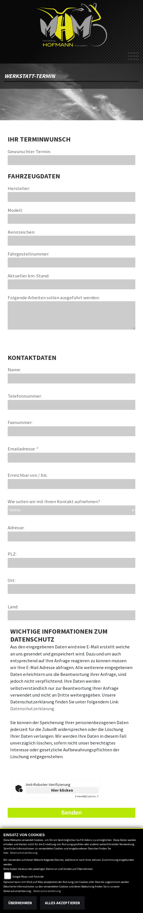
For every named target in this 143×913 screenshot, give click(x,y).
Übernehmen (20, 903)
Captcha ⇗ (87, 796)
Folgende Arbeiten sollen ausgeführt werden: (54, 297)
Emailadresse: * (23, 449)
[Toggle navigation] (133, 54)
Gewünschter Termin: (29, 151)
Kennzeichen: (21, 232)
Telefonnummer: (25, 396)
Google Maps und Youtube (28, 876)
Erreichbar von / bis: (27, 475)
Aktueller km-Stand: (28, 276)
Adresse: (16, 527)
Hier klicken (62, 790)
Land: (13, 607)
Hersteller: (19, 188)
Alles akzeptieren (62, 903)
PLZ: (12, 554)
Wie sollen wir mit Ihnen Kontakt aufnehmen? (54, 501)
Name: (14, 369)
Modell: (15, 210)
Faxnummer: (20, 422)
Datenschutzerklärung (32, 708)
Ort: (11, 580)
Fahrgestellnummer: (28, 254)
